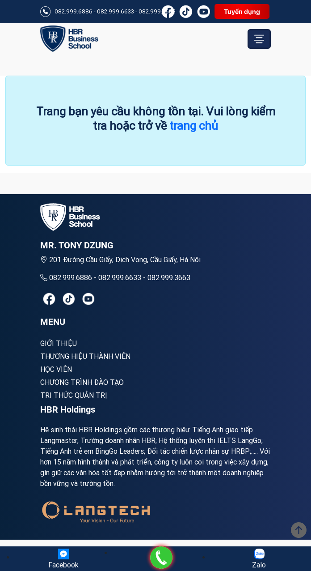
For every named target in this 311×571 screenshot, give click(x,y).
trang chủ (193, 126)
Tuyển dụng (242, 11)
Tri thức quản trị (73, 395)
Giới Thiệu (58, 343)
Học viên (56, 369)
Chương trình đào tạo (82, 382)
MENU (52, 321)
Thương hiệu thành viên (85, 356)
